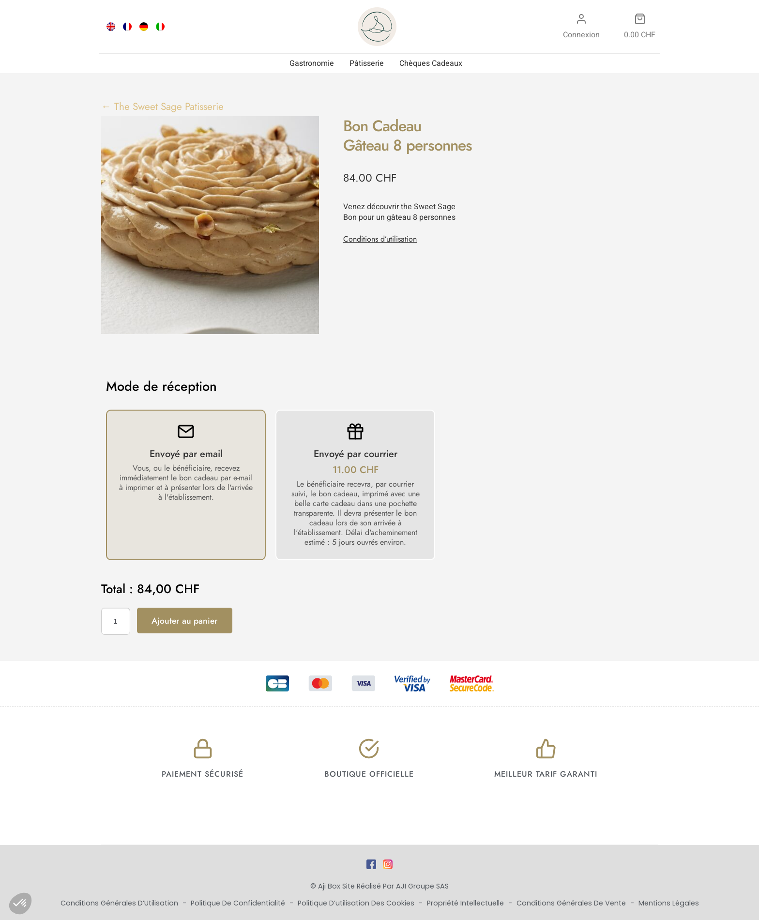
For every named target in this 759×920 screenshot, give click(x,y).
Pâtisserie (366, 63)
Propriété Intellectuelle (466, 903)
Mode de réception (161, 386)
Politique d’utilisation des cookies (357, 903)
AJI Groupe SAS (422, 886)
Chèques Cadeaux (430, 63)
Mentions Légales (668, 903)
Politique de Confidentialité (239, 903)
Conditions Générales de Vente (572, 903)
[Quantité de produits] (115, 621)
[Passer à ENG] (111, 26)
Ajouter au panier (185, 620)
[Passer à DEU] (144, 26)
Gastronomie (311, 63)
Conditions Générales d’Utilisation (120, 903)
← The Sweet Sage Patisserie (162, 106)
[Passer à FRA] (127, 26)
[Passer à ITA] (160, 26)
